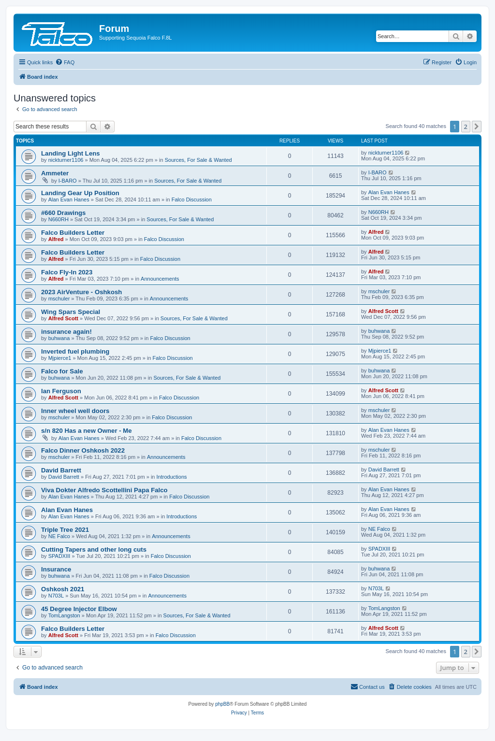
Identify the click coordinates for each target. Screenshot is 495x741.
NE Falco (59, 536)
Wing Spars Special (70, 311)
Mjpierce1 (60, 358)
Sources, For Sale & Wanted (198, 160)
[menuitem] (64, 62)
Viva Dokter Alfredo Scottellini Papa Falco (104, 490)
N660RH (58, 219)
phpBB (222, 704)
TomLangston (64, 615)
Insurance (56, 569)
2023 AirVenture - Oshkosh (81, 292)
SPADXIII (59, 556)
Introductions (172, 477)
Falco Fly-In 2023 (66, 272)
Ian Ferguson (61, 391)
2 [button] (465, 126)
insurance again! (66, 331)
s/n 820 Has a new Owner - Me (86, 430)
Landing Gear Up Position (80, 193)
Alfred (56, 239)
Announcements (160, 279)
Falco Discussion (192, 199)
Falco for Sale (62, 371)
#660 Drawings (63, 212)
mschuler (59, 298)
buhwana (59, 338)
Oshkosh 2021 (62, 589)
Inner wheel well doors (75, 410)
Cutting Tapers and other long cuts (93, 549)
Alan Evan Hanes (68, 199)
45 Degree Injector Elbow (79, 609)
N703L (56, 595)
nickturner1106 (66, 160)
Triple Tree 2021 (65, 529)
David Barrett (61, 470)
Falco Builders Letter (72, 232)
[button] (476, 126)
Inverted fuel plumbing (75, 351)
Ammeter (55, 173)
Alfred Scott (63, 318)
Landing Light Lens (70, 153)
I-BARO (67, 181)
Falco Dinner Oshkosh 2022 (83, 450)
